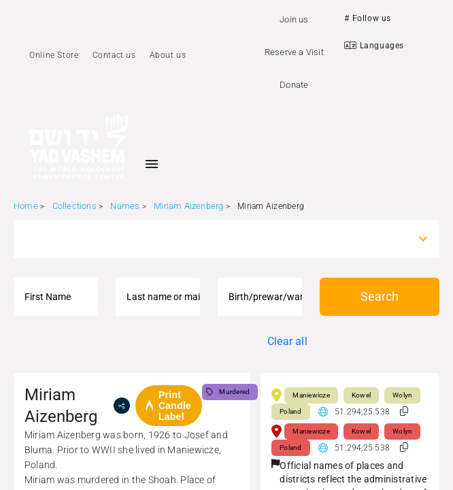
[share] (122, 405)
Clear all (287, 341)
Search (379, 296)
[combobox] (214, 239)
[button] (404, 411)
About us (168, 55)
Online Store (53, 55)
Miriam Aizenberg (188, 206)
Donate (294, 85)
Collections (74, 206)
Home (26, 206)
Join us (294, 19)
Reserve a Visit (294, 52)
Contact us (114, 55)
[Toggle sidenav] (151, 164)
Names (124, 206)
